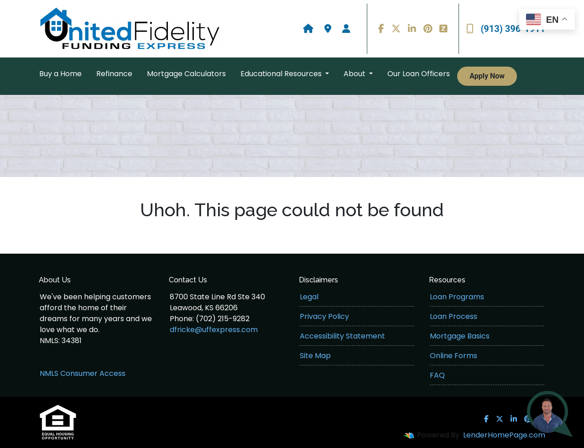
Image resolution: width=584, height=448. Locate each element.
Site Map (315, 355)
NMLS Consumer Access (82, 373)
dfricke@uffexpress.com (214, 329)
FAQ (437, 375)
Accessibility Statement (342, 336)
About (355, 73)
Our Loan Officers (418, 73)
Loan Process (453, 316)
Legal (309, 297)
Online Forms (453, 355)
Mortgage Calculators (186, 73)
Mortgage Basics (460, 336)
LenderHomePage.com (504, 435)
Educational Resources (281, 73)
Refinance (114, 73)
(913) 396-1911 (505, 28)
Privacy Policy (324, 316)
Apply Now (487, 76)
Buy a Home (60, 73)
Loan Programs (457, 297)
